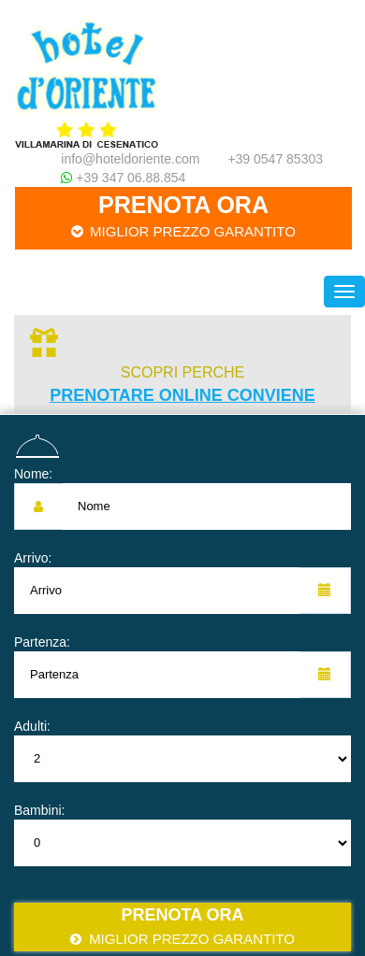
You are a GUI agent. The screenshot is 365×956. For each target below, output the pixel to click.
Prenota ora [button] (183, 216)
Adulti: (32, 726)
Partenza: (42, 642)
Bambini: (39, 810)
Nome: (33, 473)
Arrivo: (32, 557)
